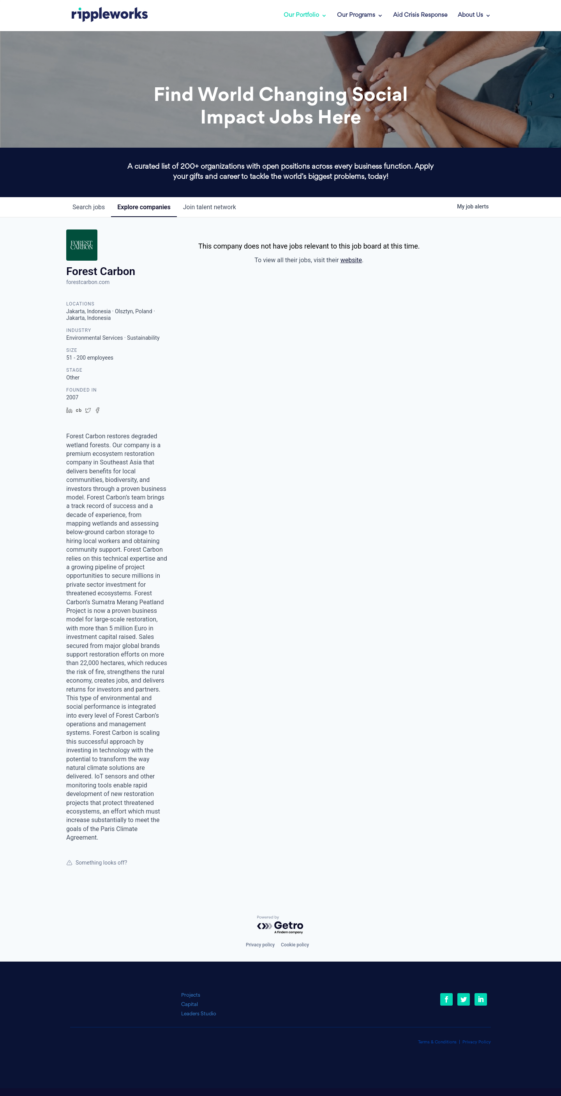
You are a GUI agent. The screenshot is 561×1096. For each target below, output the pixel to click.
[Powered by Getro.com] (280, 925)
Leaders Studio (198, 1014)
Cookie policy (295, 945)
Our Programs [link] (356, 15)
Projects (190, 995)
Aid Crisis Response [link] (420, 15)
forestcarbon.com (87, 282)
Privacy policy (260, 945)
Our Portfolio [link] (301, 15)
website (351, 260)
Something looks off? (96, 863)
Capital (189, 1004)
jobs (88, 207)
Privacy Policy (476, 1042)
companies (143, 207)
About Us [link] (470, 15)
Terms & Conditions (437, 1042)
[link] (104, 15)
